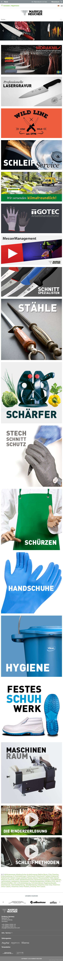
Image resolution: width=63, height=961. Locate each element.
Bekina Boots (43, 874)
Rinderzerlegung (24, 883)
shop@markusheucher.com (11, 928)
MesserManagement (37, 881)
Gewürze (11, 879)
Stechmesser (5, 885)
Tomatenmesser (31, 885)
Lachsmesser (5, 881)
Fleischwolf (31, 876)
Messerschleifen (7, 883)
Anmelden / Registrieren (10, 5)
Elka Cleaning (53, 874)
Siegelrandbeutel (50, 883)
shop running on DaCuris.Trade (55, 960)
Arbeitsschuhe (21, 874)
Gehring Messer (26, 878)
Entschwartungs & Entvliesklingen (13, 876)
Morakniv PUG (50, 881)
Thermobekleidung (18, 885)
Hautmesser (38, 879)
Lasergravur (15, 881)
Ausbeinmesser (32, 874)
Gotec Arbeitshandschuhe (24, 879)
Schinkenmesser (37, 883)
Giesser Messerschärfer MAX (43, 878)
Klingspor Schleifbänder (52, 879)
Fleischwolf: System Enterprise (47, 876)
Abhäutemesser (9, 874)
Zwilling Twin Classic (37, 886)
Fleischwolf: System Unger (10, 878)
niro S (58, 881)
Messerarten (24, 881)
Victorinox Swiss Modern (20, 886)
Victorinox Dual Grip (44, 885)
